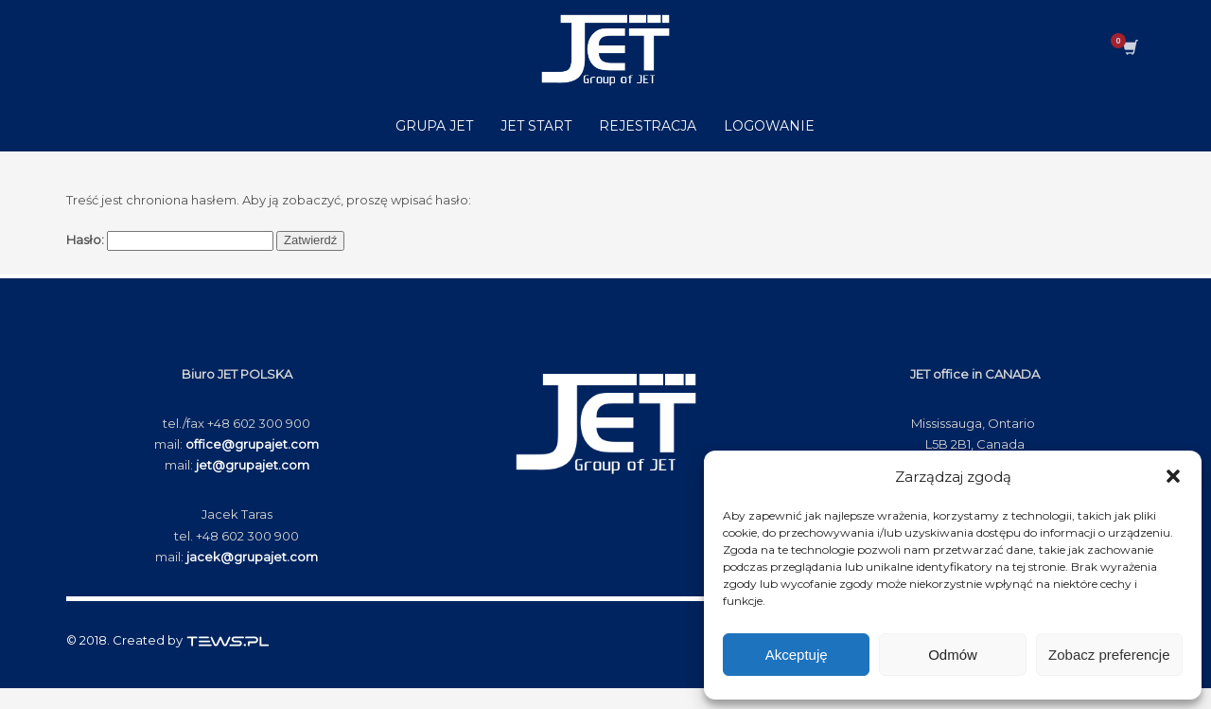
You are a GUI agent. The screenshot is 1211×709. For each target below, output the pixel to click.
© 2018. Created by (168, 639)
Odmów (952, 655)
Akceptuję (796, 655)
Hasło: (169, 241)
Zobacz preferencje (1108, 655)
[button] (1173, 476)
